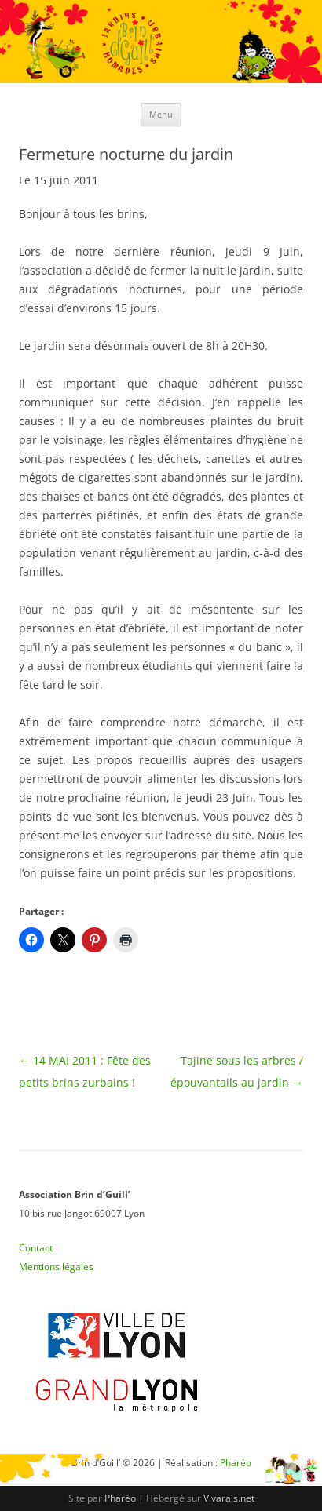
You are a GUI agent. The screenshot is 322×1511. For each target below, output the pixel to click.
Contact (36, 1247)
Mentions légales (56, 1266)
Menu (161, 114)
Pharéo (120, 1498)
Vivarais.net (228, 1498)
